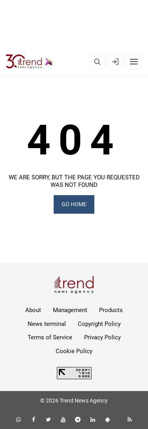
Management (70, 310)
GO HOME (74, 204)
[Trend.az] (29, 62)
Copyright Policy (99, 323)
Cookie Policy (74, 351)
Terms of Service (50, 337)
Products (111, 310)
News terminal (47, 323)
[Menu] (134, 62)
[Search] (97, 62)
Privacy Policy (102, 337)
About (33, 310)
